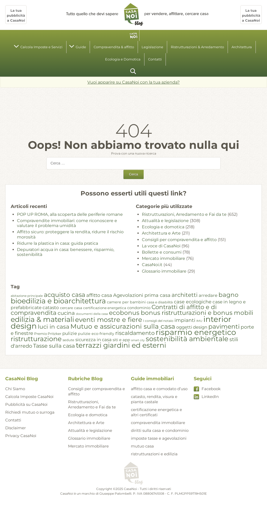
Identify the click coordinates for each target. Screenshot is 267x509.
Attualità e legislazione (165, 220)
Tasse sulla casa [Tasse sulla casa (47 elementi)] (54, 345)
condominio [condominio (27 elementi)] (138, 307)
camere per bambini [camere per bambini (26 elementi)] (126, 302)
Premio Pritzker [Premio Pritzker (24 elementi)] (47, 334)
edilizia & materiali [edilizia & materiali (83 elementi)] (42, 319)
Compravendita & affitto (114, 47)
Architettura (242, 47)
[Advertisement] (133, 102)
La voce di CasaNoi (161, 245)
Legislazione (152, 47)
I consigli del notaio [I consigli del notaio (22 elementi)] (158, 321)
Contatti (155, 59)
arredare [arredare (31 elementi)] (208, 295)
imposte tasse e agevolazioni (158, 438)
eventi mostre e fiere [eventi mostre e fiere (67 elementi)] (108, 319)
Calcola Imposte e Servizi (41, 47)
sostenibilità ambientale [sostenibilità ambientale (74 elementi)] (187, 339)
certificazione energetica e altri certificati (156, 412)
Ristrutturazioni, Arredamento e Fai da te (184, 214)
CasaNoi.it (152, 264)
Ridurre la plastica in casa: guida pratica (57, 243)
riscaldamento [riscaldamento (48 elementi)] (135, 333)
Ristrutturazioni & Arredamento (197, 47)
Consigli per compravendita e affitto (179, 239)
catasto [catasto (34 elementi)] (51, 307)
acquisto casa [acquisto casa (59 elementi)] (64, 294)
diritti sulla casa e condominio (160, 430)
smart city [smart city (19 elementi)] (138, 340)
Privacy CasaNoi (20, 435)
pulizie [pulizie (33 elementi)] (69, 333)
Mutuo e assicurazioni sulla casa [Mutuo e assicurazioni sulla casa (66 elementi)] (122, 326)
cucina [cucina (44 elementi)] (66, 313)
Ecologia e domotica (163, 226)
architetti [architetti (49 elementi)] (185, 294)
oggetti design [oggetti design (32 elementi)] (191, 327)
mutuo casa (142, 446)
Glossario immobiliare (164, 271)
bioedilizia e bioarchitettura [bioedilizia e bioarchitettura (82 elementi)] (58, 301)
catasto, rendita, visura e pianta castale (154, 399)
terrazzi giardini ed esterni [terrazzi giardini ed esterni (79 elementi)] (121, 345)
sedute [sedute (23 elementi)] (68, 340)
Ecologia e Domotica (123, 59)
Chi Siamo (15, 388)
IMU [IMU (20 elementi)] (199, 321)
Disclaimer (15, 427)
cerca (133, 71)
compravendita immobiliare (158, 422)
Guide (81, 47)
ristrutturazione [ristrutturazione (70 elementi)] (36, 339)
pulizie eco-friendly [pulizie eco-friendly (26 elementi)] (96, 333)
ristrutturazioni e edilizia (154, 453)
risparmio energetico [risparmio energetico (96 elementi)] (196, 332)
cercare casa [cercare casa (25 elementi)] (71, 308)
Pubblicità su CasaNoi (26, 404)
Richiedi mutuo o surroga (29, 412)
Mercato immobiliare (163, 258)
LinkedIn (210, 396)
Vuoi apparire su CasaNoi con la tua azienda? (133, 82)
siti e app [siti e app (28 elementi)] (121, 340)
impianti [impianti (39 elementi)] (184, 320)
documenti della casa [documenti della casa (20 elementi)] (92, 314)
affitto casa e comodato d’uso (159, 388)
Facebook (211, 388)
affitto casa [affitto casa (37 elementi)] (99, 295)
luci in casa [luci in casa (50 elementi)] (53, 326)
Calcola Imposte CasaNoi (29, 396)
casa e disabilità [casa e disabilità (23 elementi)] (160, 302)
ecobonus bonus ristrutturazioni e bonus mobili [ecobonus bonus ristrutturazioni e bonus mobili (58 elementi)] (181, 312)
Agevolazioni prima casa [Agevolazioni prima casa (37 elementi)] (142, 295)
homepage (133, 35)
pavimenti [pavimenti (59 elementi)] (224, 326)
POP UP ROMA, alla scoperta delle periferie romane (70, 214)
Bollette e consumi (161, 252)
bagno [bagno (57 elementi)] (228, 294)
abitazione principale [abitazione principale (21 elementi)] (27, 296)
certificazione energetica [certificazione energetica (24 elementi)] (104, 308)
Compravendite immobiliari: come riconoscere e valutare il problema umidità (67, 223)
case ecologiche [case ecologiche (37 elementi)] (192, 302)
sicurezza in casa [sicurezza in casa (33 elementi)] (93, 339)
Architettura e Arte (161, 233)
